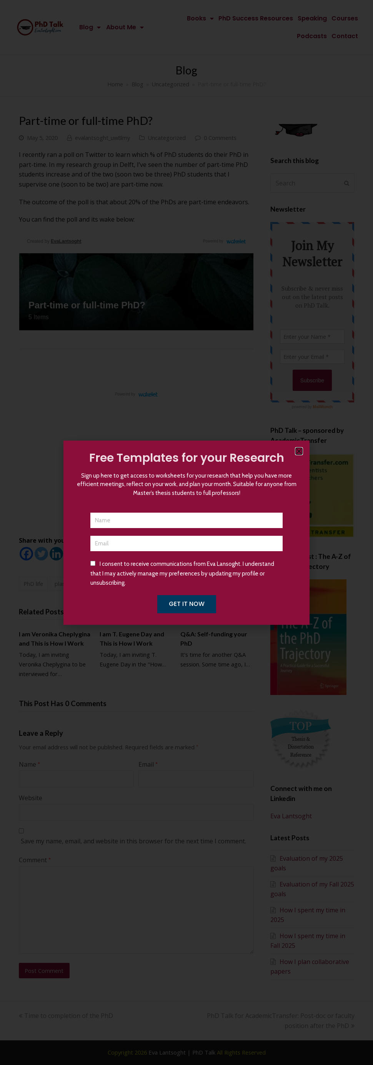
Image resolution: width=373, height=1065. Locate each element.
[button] (299, 451)
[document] (186, 532)
